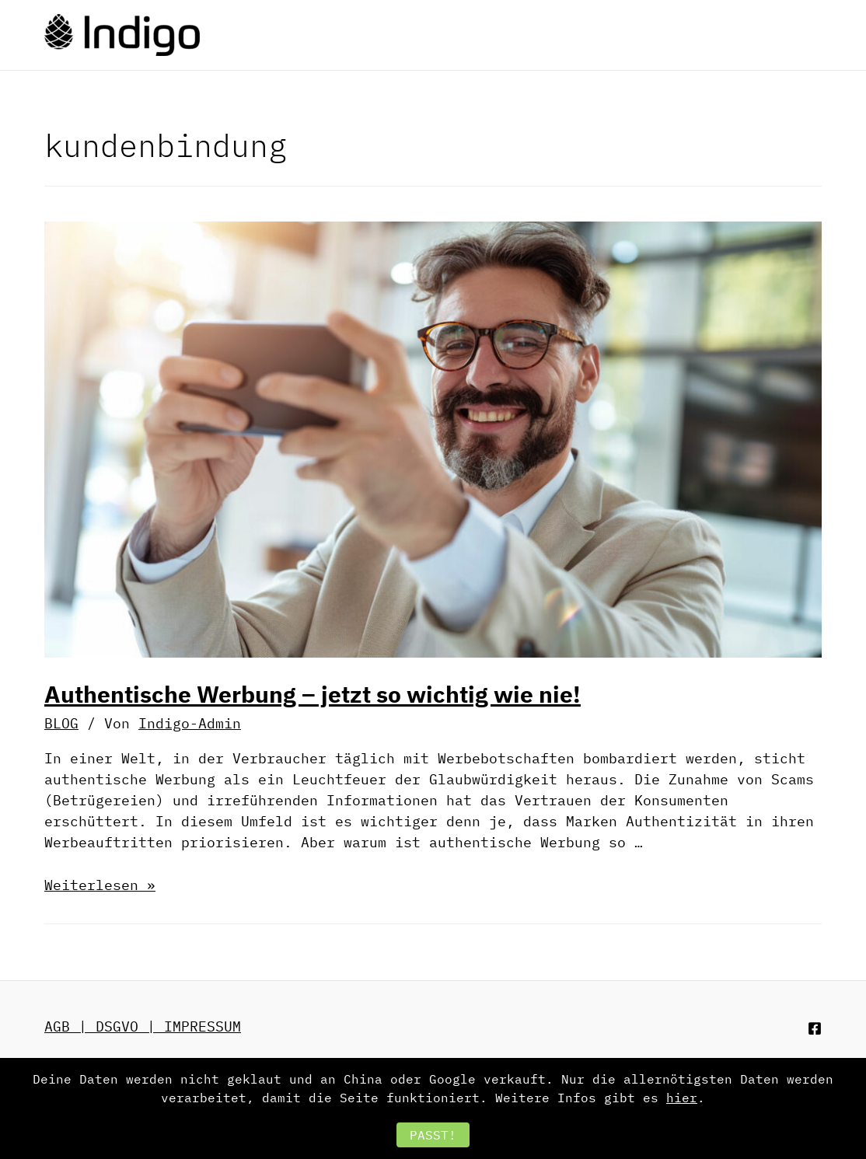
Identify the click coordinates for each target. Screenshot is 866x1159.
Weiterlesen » (99, 885)
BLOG (61, 723)
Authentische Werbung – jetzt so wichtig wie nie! (312, 694)
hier (681, 1097)
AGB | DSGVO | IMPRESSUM (142, 1026)
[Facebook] (815, 1028)
